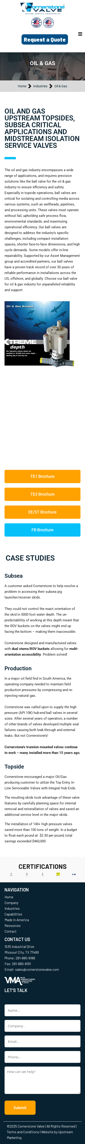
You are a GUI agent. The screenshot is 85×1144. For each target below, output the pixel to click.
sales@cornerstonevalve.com (37, 969)
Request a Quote (45, 39)
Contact (11, 931)
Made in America (17, 920)
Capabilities (13, 914)
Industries (12, 908)
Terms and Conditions (23, 1132)
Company (11, 903)
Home (9, 897)
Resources (13, 925)
